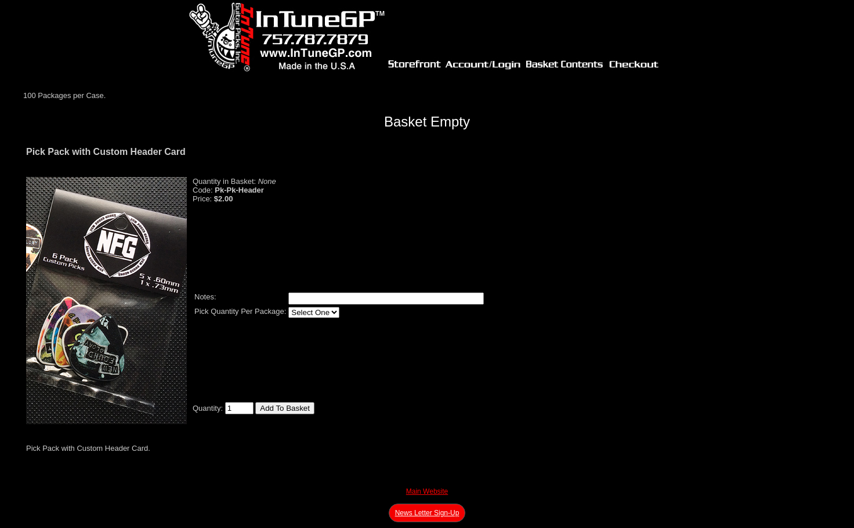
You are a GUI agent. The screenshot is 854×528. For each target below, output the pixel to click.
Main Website (427, 491)
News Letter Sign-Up (427, 513)
